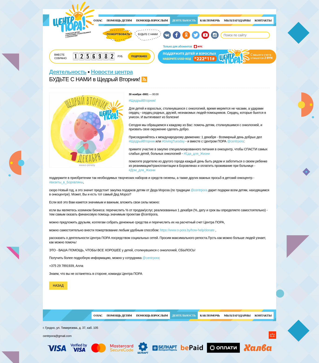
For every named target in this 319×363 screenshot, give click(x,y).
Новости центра (112, 72)
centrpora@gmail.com (57, 336)
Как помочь (210, 20)
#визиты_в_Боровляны (66, 182)
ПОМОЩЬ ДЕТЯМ (119, 20)
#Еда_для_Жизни (197, 153)
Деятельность (184, 20)
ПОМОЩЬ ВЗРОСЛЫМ (152, 20)
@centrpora (235, 141)
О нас (98, 20)
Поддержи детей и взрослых (217, 54)
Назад (58, 285)
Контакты (263, 20)
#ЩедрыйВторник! (142, 100)
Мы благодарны (237, 20)
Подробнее (139, 56)
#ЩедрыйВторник (142, 141)
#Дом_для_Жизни (142, 170)
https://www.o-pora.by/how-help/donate (187, 230)
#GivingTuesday (173, 141)
